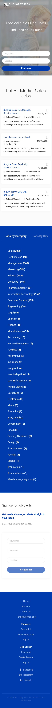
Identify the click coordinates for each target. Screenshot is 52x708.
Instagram (28, 675)
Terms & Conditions (26, 617)
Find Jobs (26, 68)
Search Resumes (26, 634)
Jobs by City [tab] (40, 236)
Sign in (26, 639)
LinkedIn (28, 680)
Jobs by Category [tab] (15, 236)
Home (26, 601)
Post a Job (26, 629)
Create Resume (26, 657)
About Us (26, 611)
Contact (26, 606)
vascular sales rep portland (16, 137)
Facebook (28, 669)
